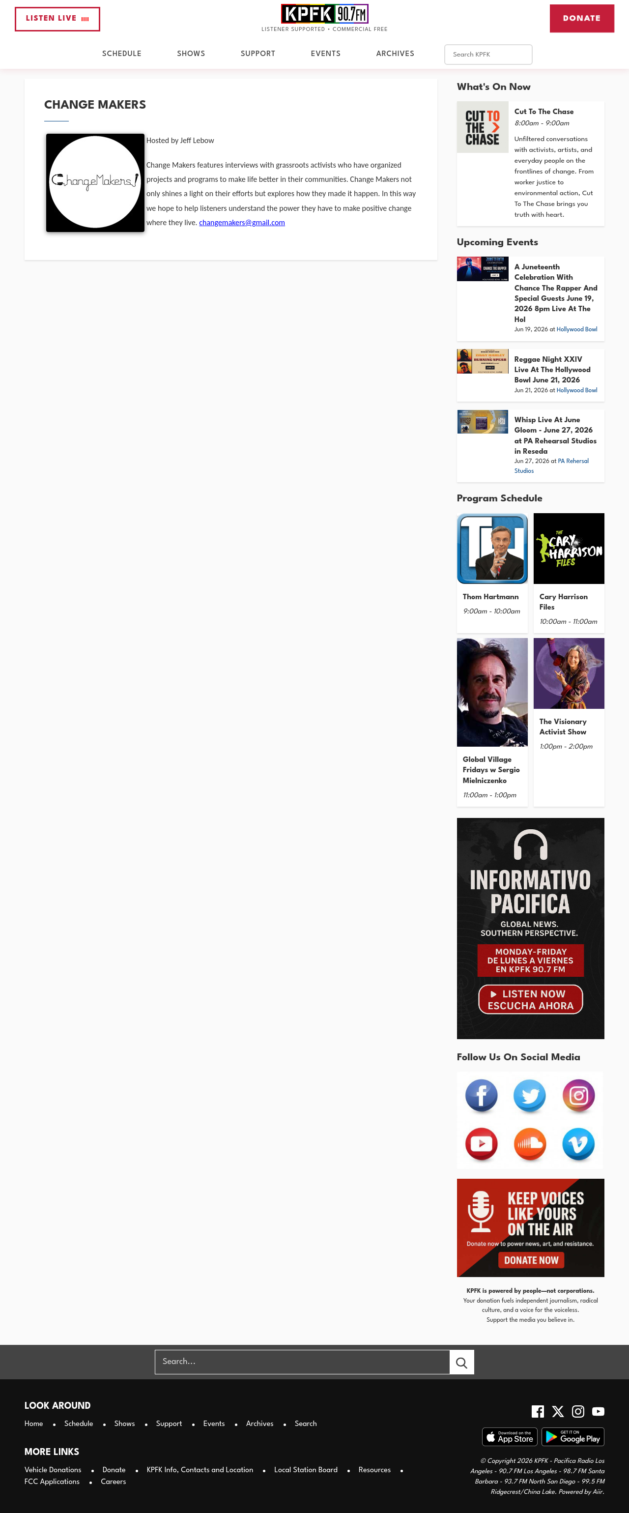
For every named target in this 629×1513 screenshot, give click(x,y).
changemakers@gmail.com (242, 222)
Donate (582, 18)
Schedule (122, 54)
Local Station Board (306, 1470)
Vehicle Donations (53, 1470)
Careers (113, 1482)
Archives (395, 54)
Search (306, 1424)
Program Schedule (500, 499)
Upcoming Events (497, 243)
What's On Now (494, 87)
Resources (375, 1470)
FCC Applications (52, 1482)
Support (258, 54)
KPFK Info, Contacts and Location (200, 1470)
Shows (191, 54)
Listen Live (57, 19)
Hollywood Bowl (577, 330)
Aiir (597, 1492)
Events (326, 54)
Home (34, 1424)
